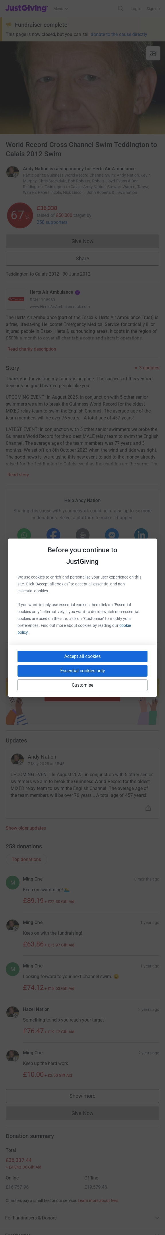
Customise (83, 685)
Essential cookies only (82, 670)
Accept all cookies (82, 656)
